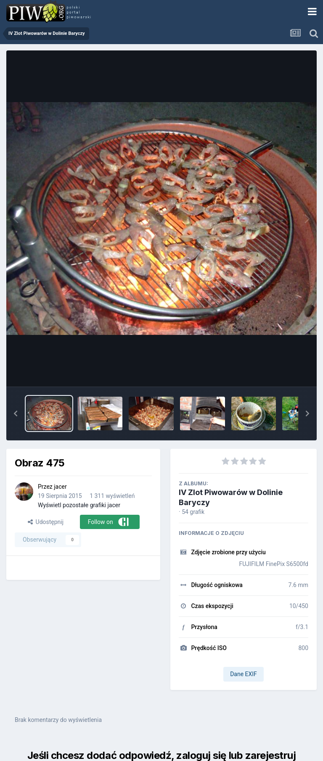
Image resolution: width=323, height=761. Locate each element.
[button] (15, 413)
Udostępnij (46, 522)
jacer (60, 486)
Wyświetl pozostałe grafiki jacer (79, 505)
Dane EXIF (243, 674)
